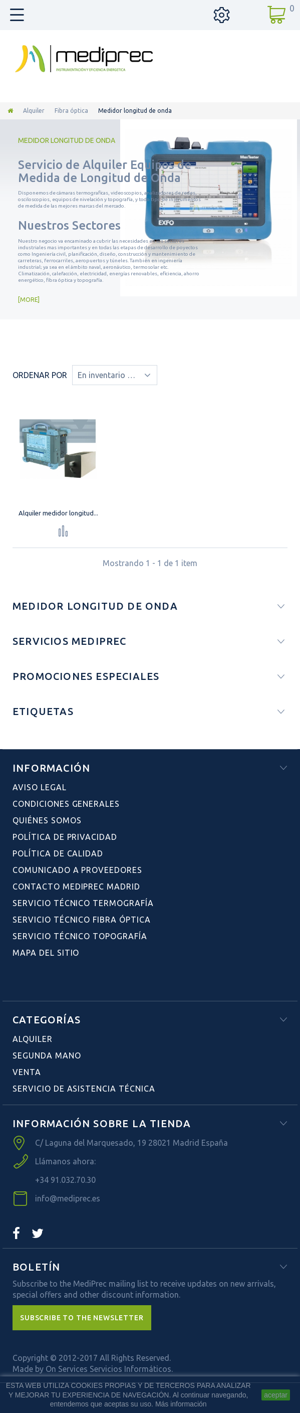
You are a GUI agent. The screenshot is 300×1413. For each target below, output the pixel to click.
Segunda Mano (47, 1055)
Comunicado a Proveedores (77, 869)
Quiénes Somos (47, 820)
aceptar (275, 1395)
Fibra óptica (71, 110)
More (29, 299)
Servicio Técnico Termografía (83, 903)
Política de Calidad (58, 853)
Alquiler (34, 110)
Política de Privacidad (65, 836)
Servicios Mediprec (70, 641)
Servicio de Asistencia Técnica (84, 1088)
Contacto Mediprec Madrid (76, 886)
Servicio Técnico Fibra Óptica (82, 919)
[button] (82, 1317)
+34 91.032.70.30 (65, 1179)
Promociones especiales (86, 676)
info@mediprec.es (67, 1198)
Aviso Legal (40, 787)
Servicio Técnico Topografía (80, 936)
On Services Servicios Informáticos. (109, 1368)
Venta (27, 1072)
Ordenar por (40, 375)
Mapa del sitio (46, 952)
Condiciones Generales (66, 803)
